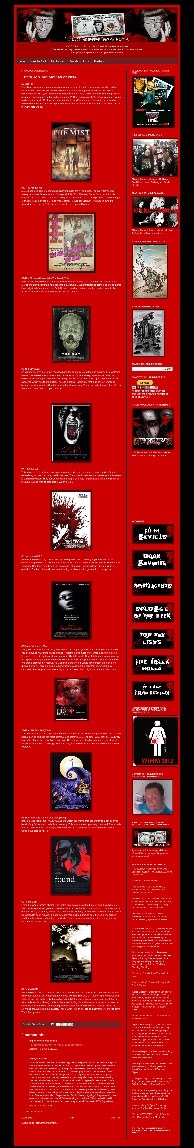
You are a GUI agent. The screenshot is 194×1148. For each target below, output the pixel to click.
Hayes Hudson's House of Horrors (148, 1045)
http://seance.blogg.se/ (41, 1041)
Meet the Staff (38, 61)
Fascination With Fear (142, 1057)
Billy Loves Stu (139, 1018)
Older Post (116, 1118)
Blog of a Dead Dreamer (148, 946)
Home (22, 61)
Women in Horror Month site (151, 1117)
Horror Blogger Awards (105, 52)
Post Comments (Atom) (45, 1123)
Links (86, 61)
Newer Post (27, 1118)
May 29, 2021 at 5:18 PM (41, 1105)
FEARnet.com (151, 880)
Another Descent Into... (143, 892)
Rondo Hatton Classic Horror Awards (101, 46)
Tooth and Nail (156, 907)
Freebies (99, 61)
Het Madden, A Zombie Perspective (125, 49)
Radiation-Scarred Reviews (155, 1099)
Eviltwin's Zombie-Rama (153, 1084)
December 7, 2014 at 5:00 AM (44, 1049)
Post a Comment (34, 1111)
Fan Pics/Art (58, 61)
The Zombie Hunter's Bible (153, 1108)
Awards (74, 61)
